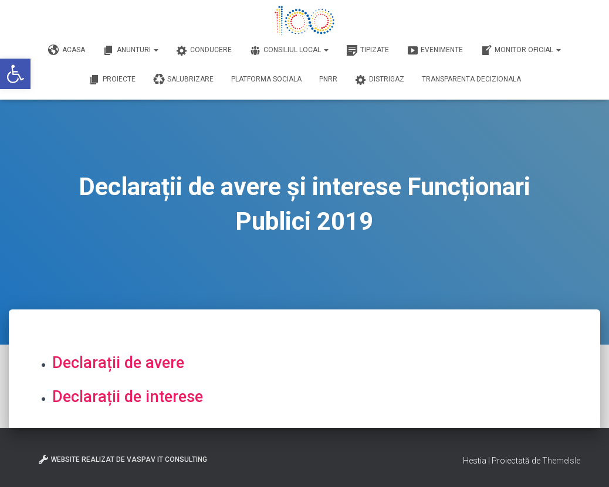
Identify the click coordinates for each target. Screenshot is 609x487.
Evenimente (435, 50)
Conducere (204, 50)
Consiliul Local (289, 50)
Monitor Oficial (521, 50)
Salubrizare (183, 80)
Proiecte (112, 80)
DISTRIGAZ (379, 80)
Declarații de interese (127, 396)
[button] (15, 74)
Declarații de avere (118, 362)
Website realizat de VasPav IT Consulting (122, 459)
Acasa (66, 50)
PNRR (328, 79)
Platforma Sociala (266, 79)
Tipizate (367, 50)
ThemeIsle (561, 460)
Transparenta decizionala (471, 79)
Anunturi (130, 50)
